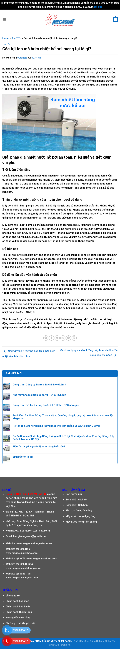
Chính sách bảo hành (18, 606)
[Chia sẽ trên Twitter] (57, 338)
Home (5, 38)
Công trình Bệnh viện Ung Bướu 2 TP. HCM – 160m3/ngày (46, 405)
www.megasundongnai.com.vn (34, 543)
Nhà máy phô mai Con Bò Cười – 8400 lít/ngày (39, 394)
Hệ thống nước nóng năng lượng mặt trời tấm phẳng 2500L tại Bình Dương (56, 425)
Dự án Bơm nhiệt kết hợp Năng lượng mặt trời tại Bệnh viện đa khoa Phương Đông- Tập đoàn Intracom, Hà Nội (63, 438)
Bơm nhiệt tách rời (76, 499)
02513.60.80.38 (41, 530)
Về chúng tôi (13, 595)
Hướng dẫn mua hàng (18, 617)
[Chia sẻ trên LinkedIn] (74, 338)
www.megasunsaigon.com (41, 558)
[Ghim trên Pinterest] (68, 338)
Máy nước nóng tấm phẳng (81, 521)
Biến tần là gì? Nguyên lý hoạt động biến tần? (39, 446)
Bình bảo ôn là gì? (23, 456)
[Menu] (4, 19)
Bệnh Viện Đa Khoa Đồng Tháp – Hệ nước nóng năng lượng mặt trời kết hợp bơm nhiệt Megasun (63, 417)
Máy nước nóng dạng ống (80, 516)
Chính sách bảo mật (17, 601)
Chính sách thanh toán (19, 612)
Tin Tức (16, 38)
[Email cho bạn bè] (62, 338)
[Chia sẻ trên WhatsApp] (45, 338)
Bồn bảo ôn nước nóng (79, 510)
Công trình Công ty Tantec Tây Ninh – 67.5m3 (39, 384)
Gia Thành (36, 58)
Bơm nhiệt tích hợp (77, 505)
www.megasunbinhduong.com (23, 568)
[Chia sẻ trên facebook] (51, 338)
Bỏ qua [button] (98, 6)
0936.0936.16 (23, 530)
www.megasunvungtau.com (22, 577)
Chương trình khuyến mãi (20, 623)
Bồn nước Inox (74, 494)
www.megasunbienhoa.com (22, 553)
